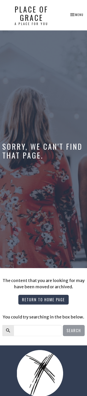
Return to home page (43, 299)
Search (74, 330)
